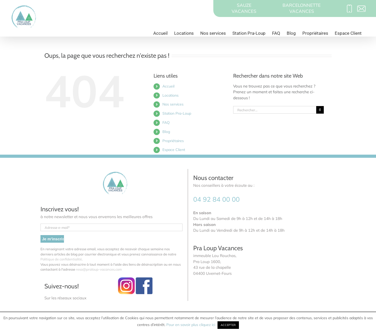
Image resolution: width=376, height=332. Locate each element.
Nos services (173, 104)
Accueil (168, 86)
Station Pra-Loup (176, 113)
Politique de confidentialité (61, 259)
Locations (170, 95)
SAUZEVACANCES (244, 8)
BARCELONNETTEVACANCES (302, 8)
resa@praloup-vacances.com (99, 269)
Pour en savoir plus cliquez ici (191, 324)
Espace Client (173, 149)
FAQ (166, 122)
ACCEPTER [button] (228, 325)
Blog (166, 131)
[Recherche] (320, 110)
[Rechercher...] (274, 110)
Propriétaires (173, 140)
